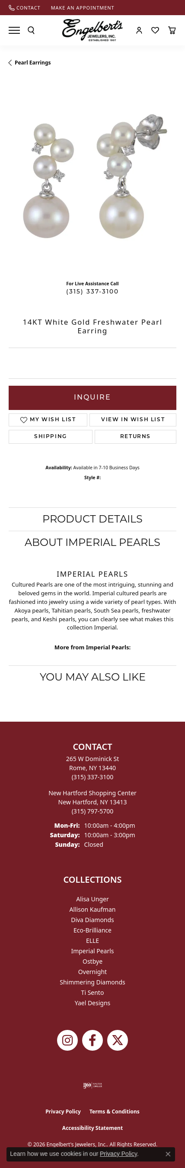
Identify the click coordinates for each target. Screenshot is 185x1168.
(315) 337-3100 (92, 292)
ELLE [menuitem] (92, 940)
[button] (31, 30)
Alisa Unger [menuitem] (92, 899)
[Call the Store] (93, 777)
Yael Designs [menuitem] (93, 1003)
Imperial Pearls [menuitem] (92, 951)
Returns (135, 436)
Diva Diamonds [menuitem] (92, 920)
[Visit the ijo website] (92, 1085)
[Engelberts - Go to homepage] (92, 30)
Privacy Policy (63, 1111)
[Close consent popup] (168, 1154)
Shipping (50, 436)
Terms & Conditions (114, 1111)
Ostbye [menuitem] (92, 961)
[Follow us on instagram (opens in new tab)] (67, 1040)
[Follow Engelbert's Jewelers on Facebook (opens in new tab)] (92, 1040)
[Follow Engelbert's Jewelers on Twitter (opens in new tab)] (117, 1040)
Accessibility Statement (92, 1128)
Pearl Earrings (33, 62)
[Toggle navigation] (14, 30)
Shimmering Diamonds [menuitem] (92, 982)
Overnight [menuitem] (92, 972)
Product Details (92, 519)
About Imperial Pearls (92, 542)
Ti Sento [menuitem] (92, 992)
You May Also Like (93, 677)
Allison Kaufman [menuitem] (93, 909)
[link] (25, 7)
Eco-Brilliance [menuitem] (92, 930)
